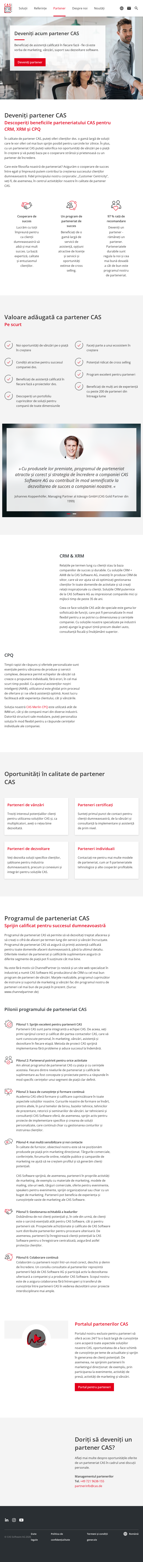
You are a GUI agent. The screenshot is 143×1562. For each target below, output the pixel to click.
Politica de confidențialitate (60, 1536)
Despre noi (79, 8)
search (136, 8)
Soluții (23, 8)
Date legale (34, 1536)
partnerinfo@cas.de (88, 1486)
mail (129, 8)
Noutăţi (99, 8)
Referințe (40, 8)
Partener (59, 8)
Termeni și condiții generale (97, 1536)
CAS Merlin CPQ (37, 707)
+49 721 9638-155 (92, 1481)
